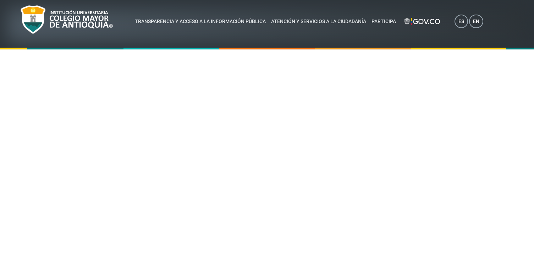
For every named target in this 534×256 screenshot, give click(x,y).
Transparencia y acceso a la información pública (200, 21)
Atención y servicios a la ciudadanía (318, 21)
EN (476, 21)
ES (461, 21)
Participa (383, 21)
